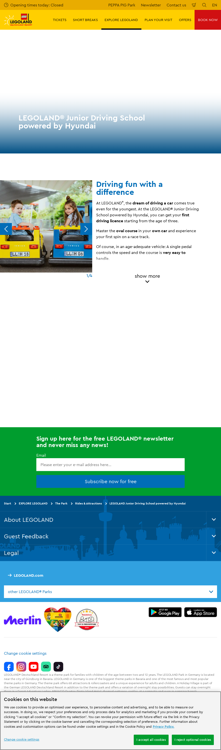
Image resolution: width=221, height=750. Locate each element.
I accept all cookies (151, 740)
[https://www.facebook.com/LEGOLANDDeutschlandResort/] (9, 667)
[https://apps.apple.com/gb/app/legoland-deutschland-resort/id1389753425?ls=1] (200, 612)
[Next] (86, 229)
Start (7, 503)
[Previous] (6, 229)
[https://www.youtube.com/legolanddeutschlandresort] (34, 667)
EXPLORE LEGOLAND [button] (121, 20)
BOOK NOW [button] (208, 20)
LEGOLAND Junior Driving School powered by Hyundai (148, 503)
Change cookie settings (25, 653)
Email (41, 455)
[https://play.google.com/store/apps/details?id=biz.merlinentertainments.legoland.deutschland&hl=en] (165, 612)
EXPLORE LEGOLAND (33, 503)
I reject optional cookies (193, 740)
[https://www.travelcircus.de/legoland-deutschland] (86, 619)
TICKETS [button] (59, 20)
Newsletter (151, 4)
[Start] (58, 619)
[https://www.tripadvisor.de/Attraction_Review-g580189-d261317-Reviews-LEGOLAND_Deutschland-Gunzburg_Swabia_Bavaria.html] (46, 667)
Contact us (176, 4)
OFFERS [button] (185, 20)
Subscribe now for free (110, 481)
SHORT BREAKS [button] (85, 20)
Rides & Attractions (88, 503)
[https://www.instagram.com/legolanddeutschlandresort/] (21, 667)
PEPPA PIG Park (121, 4)
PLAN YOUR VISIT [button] (158, 20)
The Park (61, 503)
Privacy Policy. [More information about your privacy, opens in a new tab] (163, 726)
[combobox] (110, 591)
